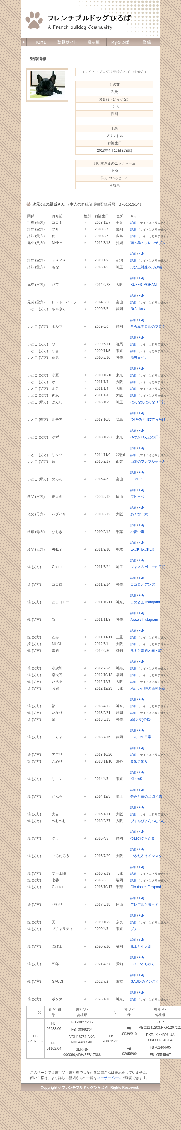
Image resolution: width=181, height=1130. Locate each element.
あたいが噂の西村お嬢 (147, 688)
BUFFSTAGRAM (143, 285)
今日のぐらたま (142, 838)
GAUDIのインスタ (144, 981)
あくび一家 (139, 514)
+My (141, 253)
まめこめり (139, 761)
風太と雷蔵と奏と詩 (146, 651)
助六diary (137, 309)
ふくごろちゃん (142, 964)
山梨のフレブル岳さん (147, 461)
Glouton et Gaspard (145, 887)
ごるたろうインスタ (146, 856)
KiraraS (136, 779)
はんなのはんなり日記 (147, 402)
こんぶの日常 (140, 737)
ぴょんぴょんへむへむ (147, 821)
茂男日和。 (139, 357)
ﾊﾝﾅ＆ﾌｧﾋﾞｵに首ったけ (147, 420)
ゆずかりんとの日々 (146, 437)
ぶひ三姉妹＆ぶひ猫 (146, 267)
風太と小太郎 (140, 946)
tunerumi (137, 479)
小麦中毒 (137, 532)
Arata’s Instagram (144, 620)
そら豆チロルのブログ (147, 326)
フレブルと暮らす (144, 904)
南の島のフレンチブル (147, 243)
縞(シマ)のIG (140, 719)
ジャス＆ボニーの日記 (147, 567)
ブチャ (135, 929)
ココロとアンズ (142, 584)
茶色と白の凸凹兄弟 (146, 796)
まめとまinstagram (145, 602)
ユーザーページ (109, 1078)
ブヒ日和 (137, 497)
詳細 (133, 222)
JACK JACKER (142, 549)
